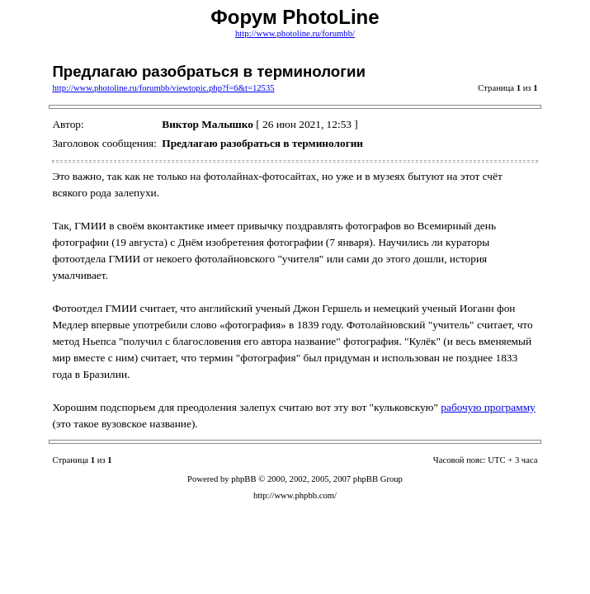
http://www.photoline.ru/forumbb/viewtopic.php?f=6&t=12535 (163, 87)
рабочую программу (488, 407)
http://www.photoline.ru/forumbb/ (295, 33)
